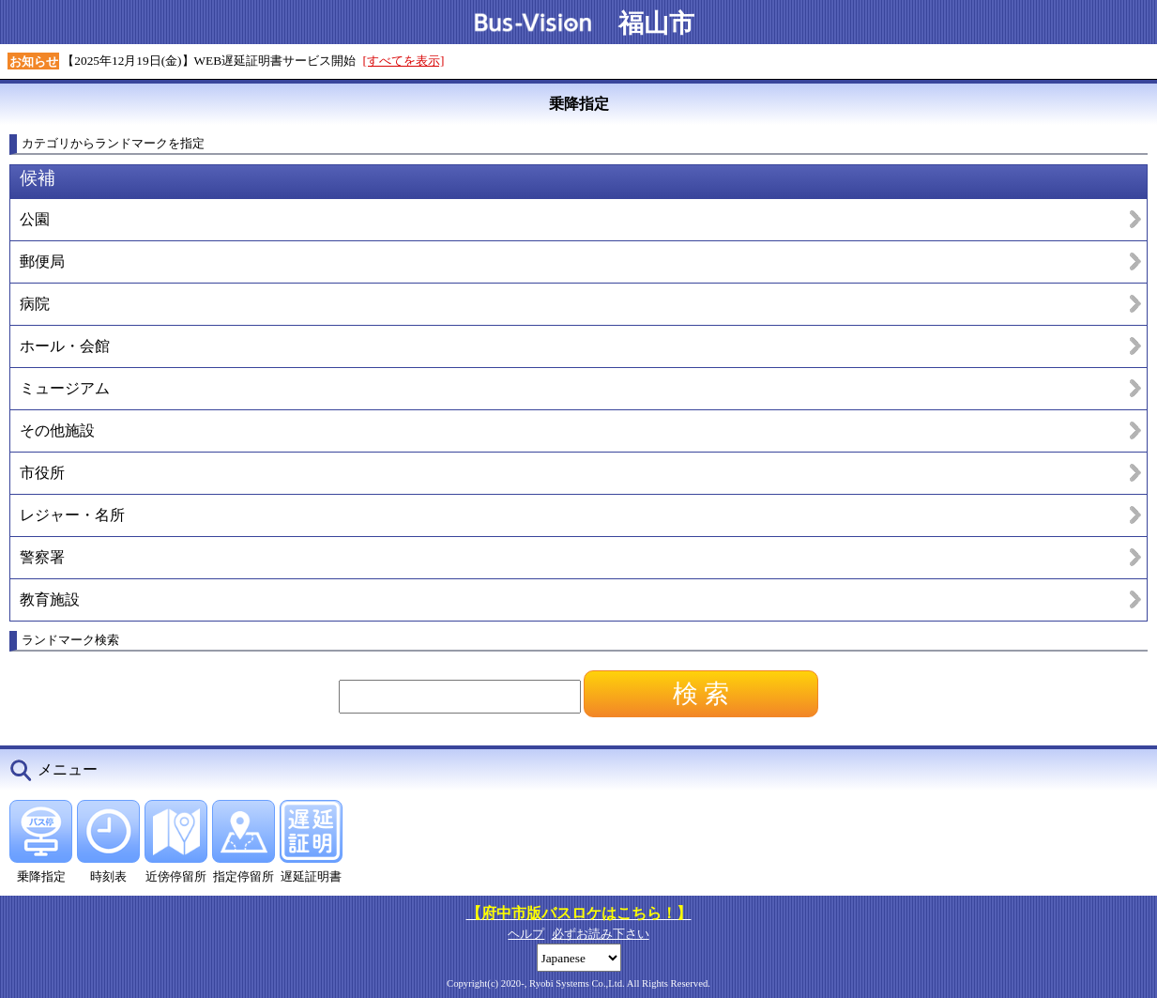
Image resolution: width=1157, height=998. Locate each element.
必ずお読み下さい (600, 934)
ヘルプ (526, 934)
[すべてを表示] (404, 61)
